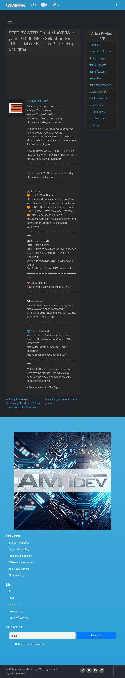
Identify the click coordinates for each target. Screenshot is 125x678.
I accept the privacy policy (29, 644)
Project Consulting (18, 549)
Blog (11, 598)
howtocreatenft (98, 91)
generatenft (96, 78)
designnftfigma (98, 58)
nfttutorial (94, 125)
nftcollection (96, 105)
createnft (94, 44)
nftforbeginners (98, 111)
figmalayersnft (97, 64)
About (11, 591)
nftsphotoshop (97, 118)
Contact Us (14, 604)
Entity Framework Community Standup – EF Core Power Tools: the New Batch (23, 403)
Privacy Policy (16, 611)
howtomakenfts (98, 98)
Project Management (20, 555)
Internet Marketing (18, 542)
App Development (18, 568)
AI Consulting (16, 575)
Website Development (21, 562)
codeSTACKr (37, 101)
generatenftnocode (100, 85)
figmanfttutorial (98, 71)
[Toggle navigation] (10, 20)
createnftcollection (100, 51)
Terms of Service (18, 617)
